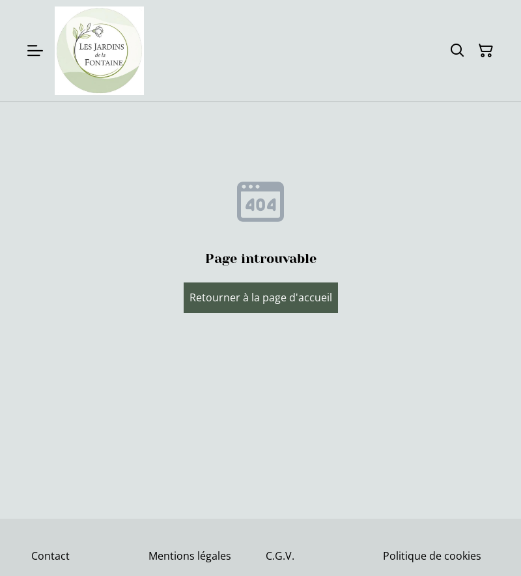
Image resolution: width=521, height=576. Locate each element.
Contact (50, 556)
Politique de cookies (432, 556)
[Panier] (486, 50)
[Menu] (35, 51)
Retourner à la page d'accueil (261, 297)
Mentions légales (189, 556)
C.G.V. (280, 556)
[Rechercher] (457, 50)
